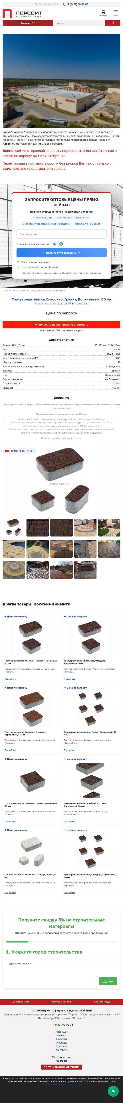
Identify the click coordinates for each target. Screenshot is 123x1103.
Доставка (61, 1046)
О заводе (61, 1042)
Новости (61, 1038)
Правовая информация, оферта (58, 1084)
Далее (108, 981)
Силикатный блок (59, 1001)
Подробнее (10, 679)
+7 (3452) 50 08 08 (75, 4)
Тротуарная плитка (40, 290)
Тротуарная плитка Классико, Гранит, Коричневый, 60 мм (61, 299)
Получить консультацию (61, 1067)
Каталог (28, 22)
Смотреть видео (23, 451)
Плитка (60, 290)
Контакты (61, 1049)
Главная (7, 290)
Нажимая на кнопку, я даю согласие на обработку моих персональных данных (61, 273)
